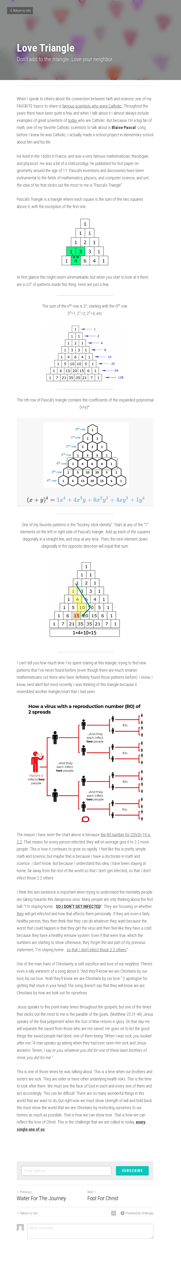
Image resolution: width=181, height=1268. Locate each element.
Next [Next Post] (97, 1170)
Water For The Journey (41, 1176)
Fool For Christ (108, 1176)
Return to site (20, 10)
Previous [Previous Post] (24, 1170)
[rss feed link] (124, 1191)
